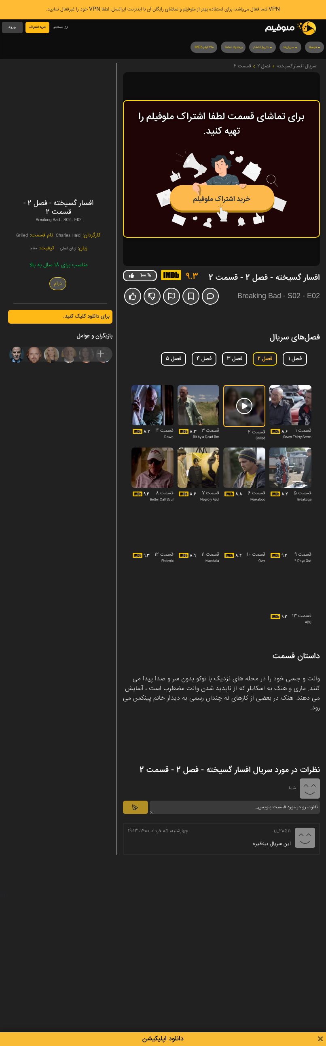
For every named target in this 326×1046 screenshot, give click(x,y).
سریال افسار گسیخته (296, 66)
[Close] (320, 1039)
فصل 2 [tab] (265, 359)
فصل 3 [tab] (234, 359)
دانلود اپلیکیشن (163, 1039)
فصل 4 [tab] (204, 359)
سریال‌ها (291, 47)
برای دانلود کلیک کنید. (86, 316)
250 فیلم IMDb (204, 47)
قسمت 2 (242, 66)
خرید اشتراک (37, 27)
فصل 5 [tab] (173, 359)
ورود (12, 27)
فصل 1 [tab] (295, 359)
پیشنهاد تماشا (234, 47)
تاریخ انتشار (263, 47)
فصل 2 (264, 66)
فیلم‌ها (315, 47)
